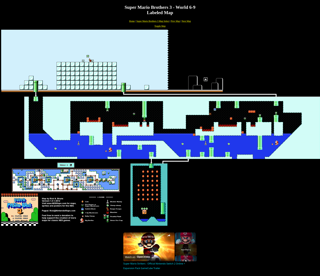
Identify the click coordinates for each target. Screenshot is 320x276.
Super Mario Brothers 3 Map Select (152, 21)
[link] (128, 237)
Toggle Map (160, 26)
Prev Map (175, 21)
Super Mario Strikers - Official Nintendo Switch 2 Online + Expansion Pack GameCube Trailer (148, 237)
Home (132, 21)
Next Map (186, 21)
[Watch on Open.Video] (137, 257)
